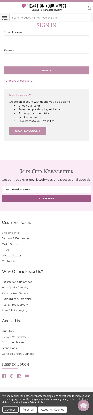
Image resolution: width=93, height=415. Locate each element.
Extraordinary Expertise (17, 298)
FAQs (5, 249)
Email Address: (13, 32)
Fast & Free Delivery (15, 304)
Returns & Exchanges (15, 238)
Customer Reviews (14, 336)
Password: (10, 50)
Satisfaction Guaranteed (17, 281)
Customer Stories (13, 342)
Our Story (8, 331)
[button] (83, 405)
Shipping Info (10, 232)
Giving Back (9, 348)
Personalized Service (15, 293)
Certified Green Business (18, 353)
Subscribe (46, 198)
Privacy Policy (37, 402)
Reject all (28, 409)
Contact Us (9, 261)
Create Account (27, 130)
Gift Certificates (11, 255)
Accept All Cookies (52, 409)
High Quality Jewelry (15, 287)
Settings (10, 409)
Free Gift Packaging (14, 310)
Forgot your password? (19, 80)
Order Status (10, 244)
